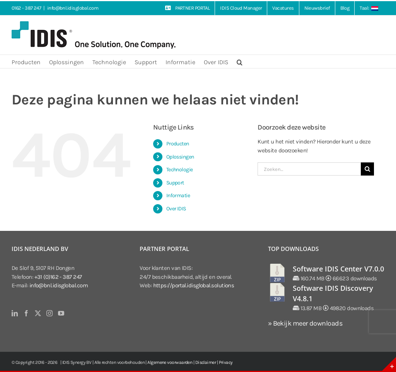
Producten (177, 143)
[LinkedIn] (14, 313)
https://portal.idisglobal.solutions (193, 285)
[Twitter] (38, 313)
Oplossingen (180, 157)
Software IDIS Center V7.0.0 (338, 268)
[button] (239, 61)
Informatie (178, 195)
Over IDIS (176, 208)
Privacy (226, 362)
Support (175, 182)
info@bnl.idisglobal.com (72, 8)
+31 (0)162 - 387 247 (58, 276)
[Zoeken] (367, 169)
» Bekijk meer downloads (305, 323)
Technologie (179, 169)
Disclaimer (205, 362)
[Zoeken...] (309, 169)
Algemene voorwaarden (169, 362)
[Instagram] (49, 313)
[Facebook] (26, 313)
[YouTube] (61, 313)
